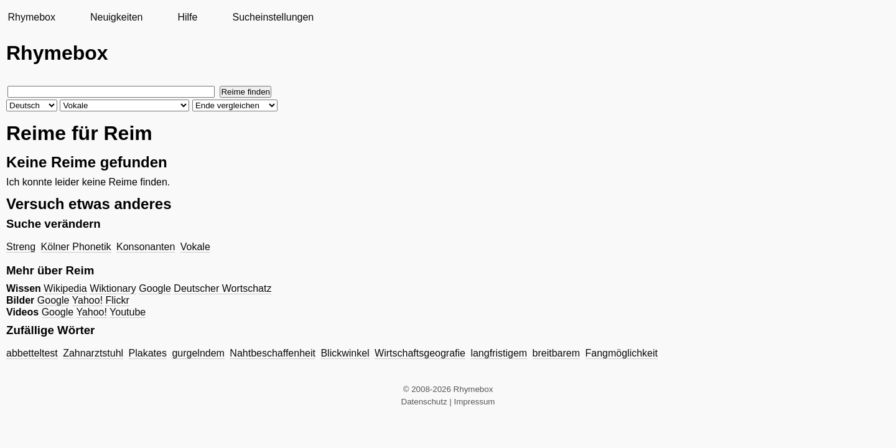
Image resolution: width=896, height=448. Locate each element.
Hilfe (187, 17)
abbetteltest (32, 353)
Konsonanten (145, 246)
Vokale (195, 246)
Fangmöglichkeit (622, 353)
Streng (20, 246)
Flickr (117, 300)
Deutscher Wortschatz (222, 288)
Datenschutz (424, 401)
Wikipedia (65, 288)
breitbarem (556, 353)
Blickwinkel (344, 353)
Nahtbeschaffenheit (272, 353)
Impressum (474, 401)
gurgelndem (198, 353)
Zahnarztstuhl (93, 353)
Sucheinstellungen (273, 17)
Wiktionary (113, 288)
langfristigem (498, 353)
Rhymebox (31, 17)
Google (155, 288)
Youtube (128, 312)
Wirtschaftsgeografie (420, 353)
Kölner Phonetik (76, 246)
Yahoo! (87, 300)
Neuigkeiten (116, 17)
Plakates (148, 353)
